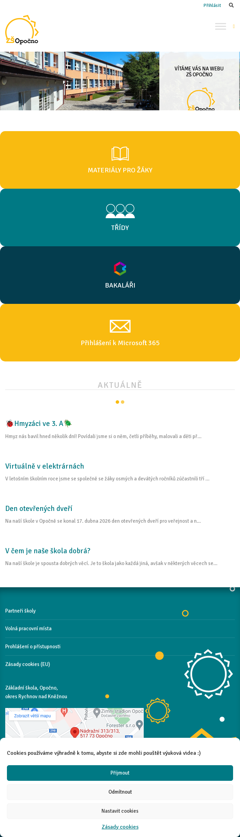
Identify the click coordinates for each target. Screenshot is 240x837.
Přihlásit (212, 5)
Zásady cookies (120, 826)
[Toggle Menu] (220, 26)
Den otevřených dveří (38, 508)
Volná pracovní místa (28, 628)
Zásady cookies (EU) (27, 664)
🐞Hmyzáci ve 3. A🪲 (38, 423)
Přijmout (120, 773)
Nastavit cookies (120, 811)
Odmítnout (120, 792)
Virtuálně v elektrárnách (44, 466)
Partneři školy (20, 611)
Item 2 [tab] (122, 402)
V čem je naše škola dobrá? (47, 550)
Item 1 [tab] (117, 402)
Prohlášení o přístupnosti (33, 646)
